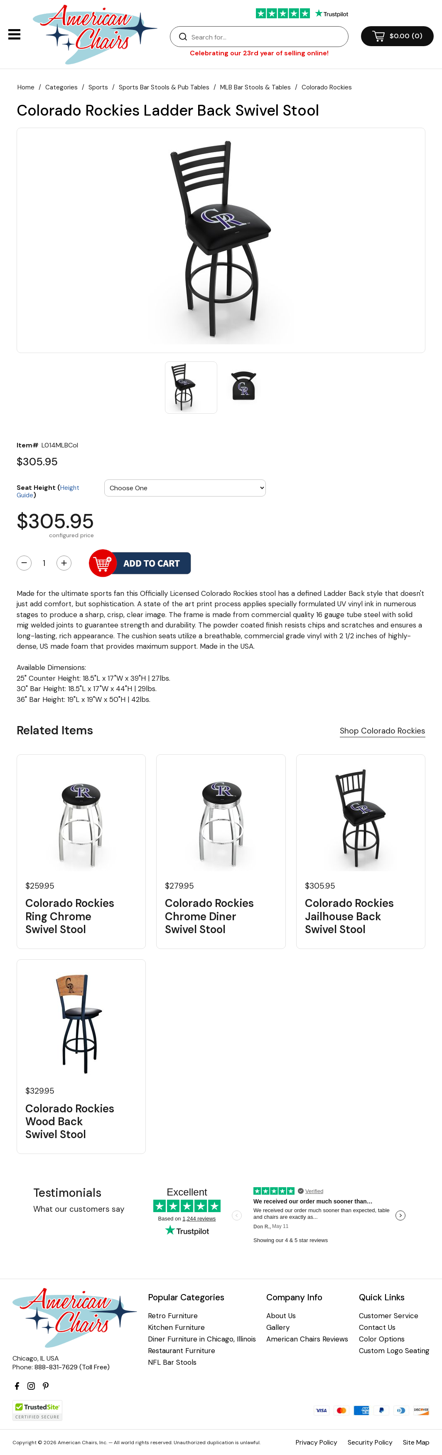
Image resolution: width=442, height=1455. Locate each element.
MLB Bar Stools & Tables (255, 87)
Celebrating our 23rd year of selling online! (259, 53)
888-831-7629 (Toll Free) (72, 1367)
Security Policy (370, 1442)
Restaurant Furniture (181, 1350)
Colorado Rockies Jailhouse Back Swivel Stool (349, 916)
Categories (61, 87)
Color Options (382, 1339)
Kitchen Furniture (176, 1327)
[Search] (267, 37)
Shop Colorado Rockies (382, 731)
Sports (98, 87)
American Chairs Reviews (307, 1339)
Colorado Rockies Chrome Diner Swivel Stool (209, 916)
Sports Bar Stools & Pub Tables (164, 87)
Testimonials (67, 1193)
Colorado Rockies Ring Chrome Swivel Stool (69, 916)
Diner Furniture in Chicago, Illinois (202, 1339)
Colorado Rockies (327, 87)
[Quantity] (44, 563)
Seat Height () (48, 491)
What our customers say (79, 1209)
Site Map (416, 1442)
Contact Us (377, 1327)
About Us (281, 1315)
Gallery (278, 1327)
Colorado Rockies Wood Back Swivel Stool (69, 1121)
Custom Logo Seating (394, 1350)
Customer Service (388, 1315)
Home (25, 87)
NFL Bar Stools (172, 1362)
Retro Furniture (173, 1315)
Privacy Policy (316, 1442)
